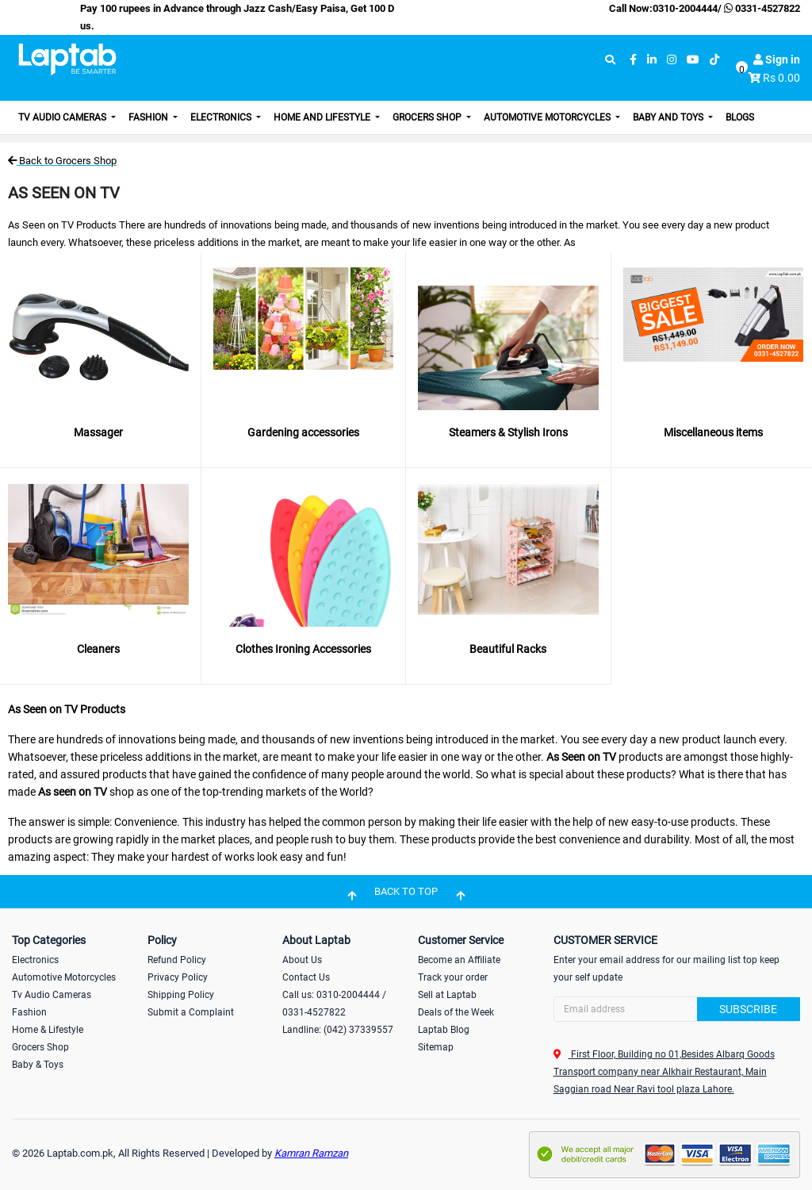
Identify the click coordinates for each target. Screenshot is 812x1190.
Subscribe (748, 1009)
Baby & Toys (37, 1064)
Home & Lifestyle (47, 1029)
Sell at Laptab (447, 994)
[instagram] (671, 60)
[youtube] (693, 60)
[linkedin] (652, 60)
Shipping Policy (180, 994)
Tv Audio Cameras (51, 994)
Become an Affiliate (459, 959)
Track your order (453, 977)
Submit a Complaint (190, 1012)
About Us (302, 959)
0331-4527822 (761, 8)
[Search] (676, 1009)
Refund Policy (176, 959)
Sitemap (436, 1047)
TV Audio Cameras (63, 117)
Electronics (222, 117)
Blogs (740, 117)
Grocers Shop (428, 117)
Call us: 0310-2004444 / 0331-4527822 (334, 1003)
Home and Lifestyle (323, 117)
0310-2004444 (685, 8)
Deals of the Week (456, 1012)
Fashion (149, 117)
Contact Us (306, 977)
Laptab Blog (443, 1029)
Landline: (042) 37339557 (337, 1029)
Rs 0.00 (781, 77)
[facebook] (633, 60)
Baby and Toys (669, 117)
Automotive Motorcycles (548, 117)
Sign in (776, 59)
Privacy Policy (177, 977)
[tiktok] (714, 60)
